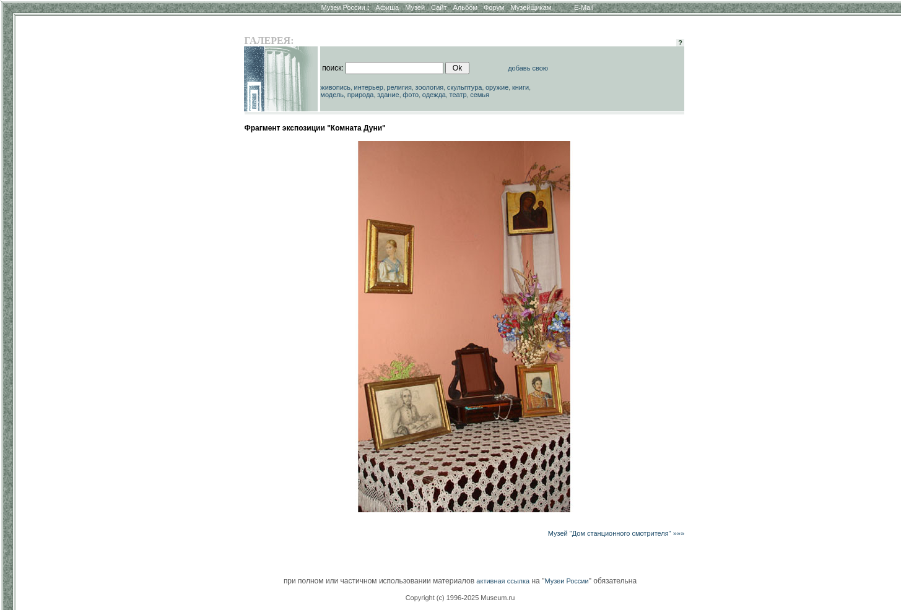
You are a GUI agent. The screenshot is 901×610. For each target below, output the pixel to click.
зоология (430, 87)
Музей (415, 7)
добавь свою (528, 68)
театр (458, 94)
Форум (494, 7)
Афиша (387, 7)
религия (399, 87)
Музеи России (345, 7)
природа (360, 94)
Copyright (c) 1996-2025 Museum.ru (460, 597)
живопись (335, 87)
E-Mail (583, 7)
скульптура (464, 87)
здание (388, 94)
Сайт (438, 7)
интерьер (368, 87)
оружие (496, 87)
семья (479, 94)
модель (332, 94)
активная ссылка (502, 581)
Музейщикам (530, 7)
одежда (434, 94)
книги (520, 87)
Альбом (465, 7)
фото (411, 94)
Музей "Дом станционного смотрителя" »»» (616, 533)
